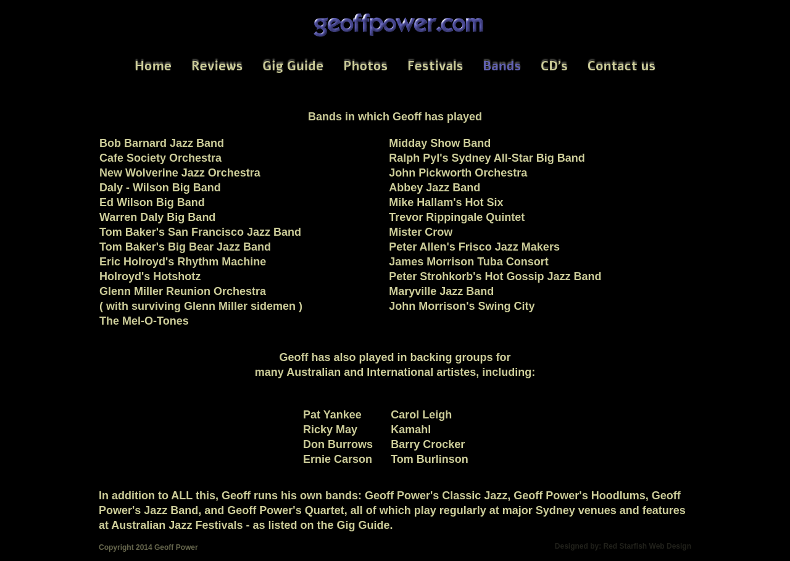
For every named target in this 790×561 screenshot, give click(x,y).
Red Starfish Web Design (647, 546)
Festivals (435, 66)
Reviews (217, 66)
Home (153, 66)
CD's (554, 66)
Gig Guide (292, 66)
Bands (502, 66)
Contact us (621, 66)
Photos (365, 66)
